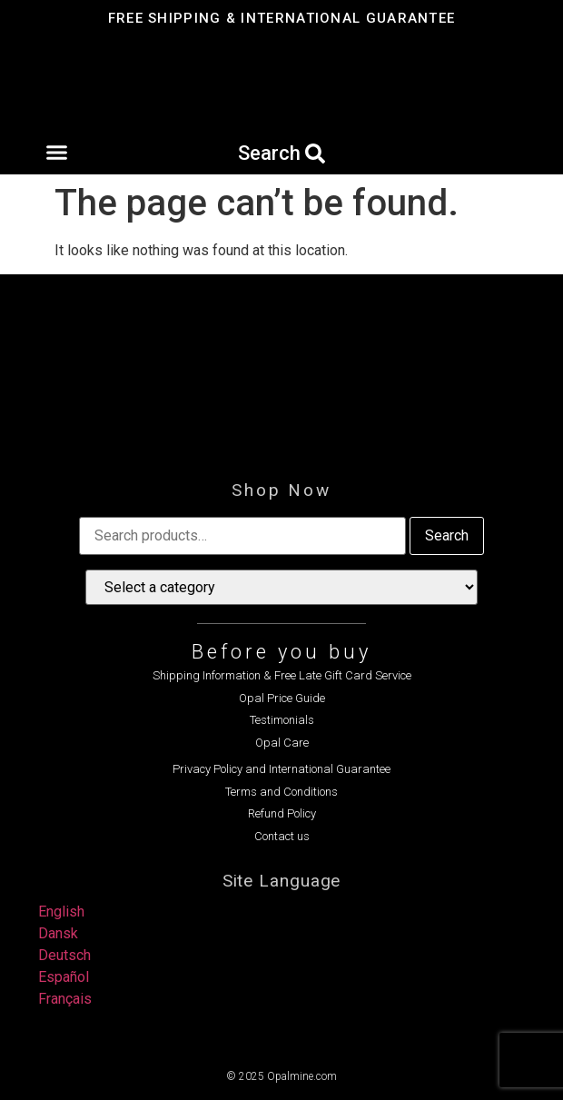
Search (447, 535)
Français (65, 998)
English (61, 911)
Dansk (58, 933)
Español (63, 977)
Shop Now (281, 490)
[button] (56, 152)
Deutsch (64, 955)
